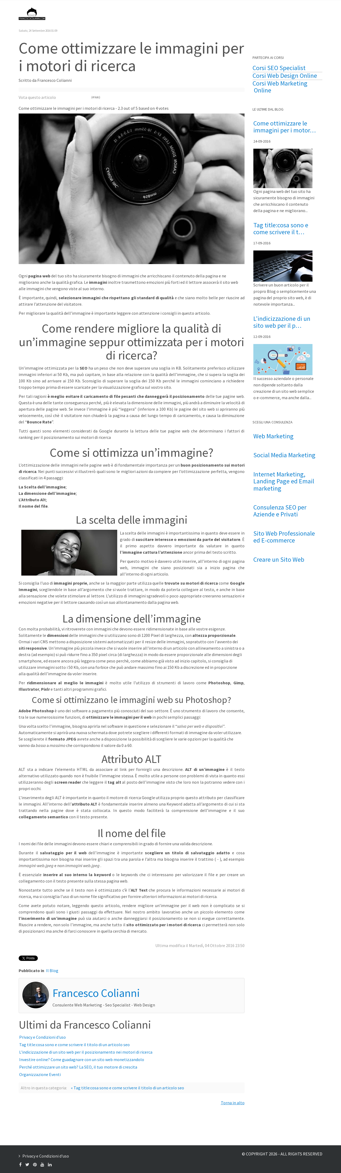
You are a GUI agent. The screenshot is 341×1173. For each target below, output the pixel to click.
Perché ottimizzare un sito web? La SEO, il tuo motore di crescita (78, 1067)
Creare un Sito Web (278, 559)
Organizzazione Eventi (40, 1074)
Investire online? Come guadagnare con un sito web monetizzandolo (81, 1059)
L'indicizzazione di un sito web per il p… (281, 322)
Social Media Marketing (284, 455)
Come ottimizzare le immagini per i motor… (284, 127)
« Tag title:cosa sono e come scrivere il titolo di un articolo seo (127, 1087)
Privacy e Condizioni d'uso (42, 1037)
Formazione (266, 13)
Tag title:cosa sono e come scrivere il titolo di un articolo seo (74, 1044)
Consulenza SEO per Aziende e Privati (279, 511)
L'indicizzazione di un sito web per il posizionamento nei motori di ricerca (85, 1052)
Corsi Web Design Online (285, 75)
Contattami (300, 13)
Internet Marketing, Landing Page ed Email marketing (283, 481)
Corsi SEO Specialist (279, 68)
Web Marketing (273, 436)
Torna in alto (233, 1102)
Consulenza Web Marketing (218, 13)
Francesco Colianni (148, 13)
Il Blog (179, 13)
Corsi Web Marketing (280, 83)
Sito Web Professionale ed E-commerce (284, 537)
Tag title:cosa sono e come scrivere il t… (280, 229)
